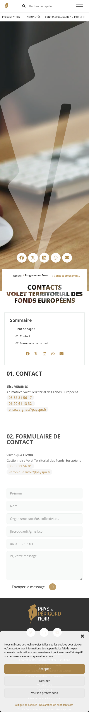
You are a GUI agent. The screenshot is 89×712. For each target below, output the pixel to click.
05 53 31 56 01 (20, 466)
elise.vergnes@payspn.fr (27, 409)
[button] (82, 636)
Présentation (11, 16)
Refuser (44, 681)
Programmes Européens (40, 275)
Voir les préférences (44, 693)
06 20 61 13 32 (21, 403)
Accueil (17, 275)
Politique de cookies (25, 705)
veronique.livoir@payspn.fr (29, 472)
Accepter (44, 669)
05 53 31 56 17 (20, 397)
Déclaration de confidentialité (56, 705)
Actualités (34, 16)
